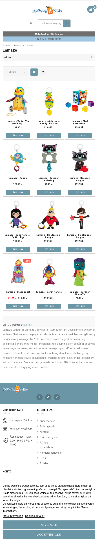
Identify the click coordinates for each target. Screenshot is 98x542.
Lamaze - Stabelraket (18, 292)
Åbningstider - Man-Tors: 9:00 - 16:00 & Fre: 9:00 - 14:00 (24, 440)
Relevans (12, 72)
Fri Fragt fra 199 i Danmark (49, 34)
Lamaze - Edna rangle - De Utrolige (18, 236)
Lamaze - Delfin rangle (49, 292)
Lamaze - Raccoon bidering (49, 179)
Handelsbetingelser (49, 452)
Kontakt (44, 431)
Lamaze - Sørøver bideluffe (80, 293)
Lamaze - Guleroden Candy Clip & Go (48, 122)
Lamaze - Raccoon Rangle (80, 179)
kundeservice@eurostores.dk (26, 428)
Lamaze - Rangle (18, 178)
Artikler (44, 463)
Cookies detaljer (34, 515)
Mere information (13, 515)
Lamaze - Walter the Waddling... (18, 122)
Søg (67, 23)
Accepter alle (49, 534)
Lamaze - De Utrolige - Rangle (49, 236)
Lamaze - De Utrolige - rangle (79, 236)
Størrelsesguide (49, 437)
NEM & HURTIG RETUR (49, 39)
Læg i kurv (18, 135)
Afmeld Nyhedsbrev (46, 445)
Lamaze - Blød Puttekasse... (80, 122)
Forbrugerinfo (47, 426)
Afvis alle (49, 524)
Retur (43, 458)
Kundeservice (47, 421)
